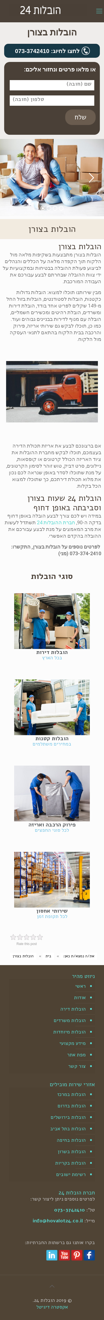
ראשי (80, 986)
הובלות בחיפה (71, 1140)
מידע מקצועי (72, 1043)
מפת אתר (76, 1054)
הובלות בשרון (72, 1151)
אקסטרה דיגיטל (52, 1307)
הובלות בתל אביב (68, 1128)
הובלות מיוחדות (69, 1031)
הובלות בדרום (72, 1105)
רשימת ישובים (71, 1174)
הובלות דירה (73, 1009)
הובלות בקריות (70, 1163)
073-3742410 (69, 1209)
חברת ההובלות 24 (56, 522)
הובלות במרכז (71, 1094)
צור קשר (77, 1066)
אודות (80, 997)
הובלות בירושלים (68, 1117)
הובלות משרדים (70, 1020)
